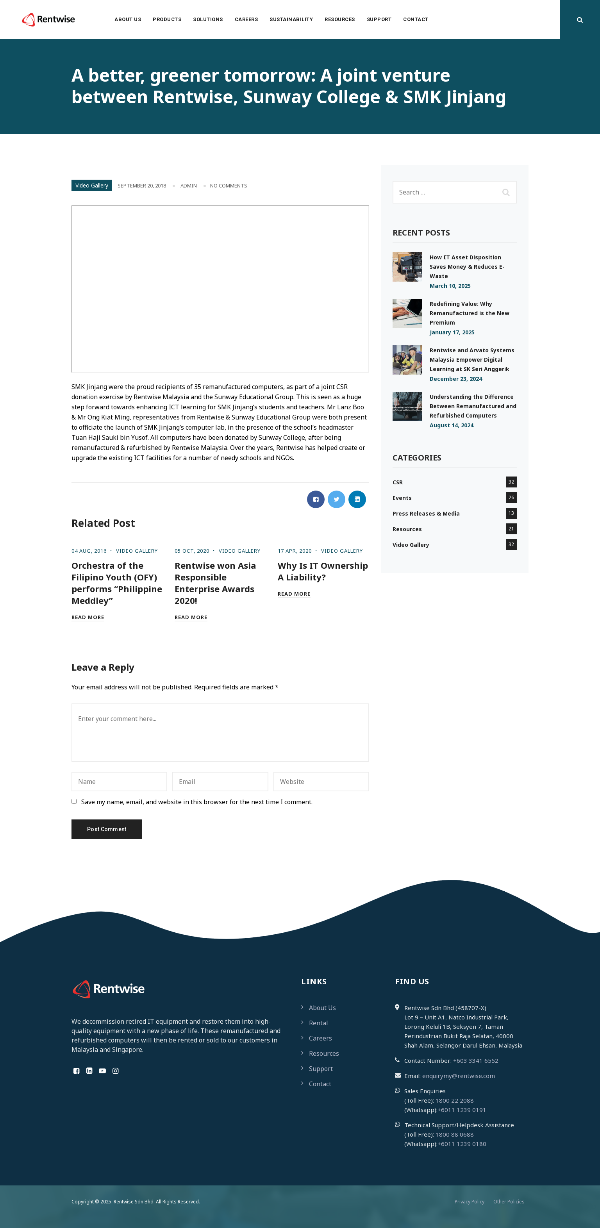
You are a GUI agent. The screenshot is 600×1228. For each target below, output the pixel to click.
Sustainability (291, 19)
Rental (318, 1023)
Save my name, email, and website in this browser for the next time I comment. (196, 802)
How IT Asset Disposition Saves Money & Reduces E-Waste (467, 266)
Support (379, 19)
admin (188, 185)
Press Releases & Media (426, 513)
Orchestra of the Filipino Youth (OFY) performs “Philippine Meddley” (116, 582)
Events (402, 498)
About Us (127, 19)
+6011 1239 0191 (462, 1110)
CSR (398, 482)
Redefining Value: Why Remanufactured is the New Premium (469, 313)
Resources (340, 19)
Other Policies (509, 1201)
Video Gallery (91, 185)
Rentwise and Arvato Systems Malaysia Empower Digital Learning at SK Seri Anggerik (472, 359)
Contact (416, 19)
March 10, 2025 (450, 285)
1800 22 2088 (455, 1100)
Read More (87, 617)
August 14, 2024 (451, 425)
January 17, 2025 (452, 332)
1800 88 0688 (455, 1134)
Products (167, 19)
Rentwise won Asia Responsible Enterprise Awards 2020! (215, 582)
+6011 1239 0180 (462, 1144)
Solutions (208, 19)
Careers (246, 19)
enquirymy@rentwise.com (458, 1076)
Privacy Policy (469, 1201)
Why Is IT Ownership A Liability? (323, 571)
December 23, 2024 (456, 378)
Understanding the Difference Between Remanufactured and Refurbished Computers (473, 406)
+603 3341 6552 (475, 1060)
